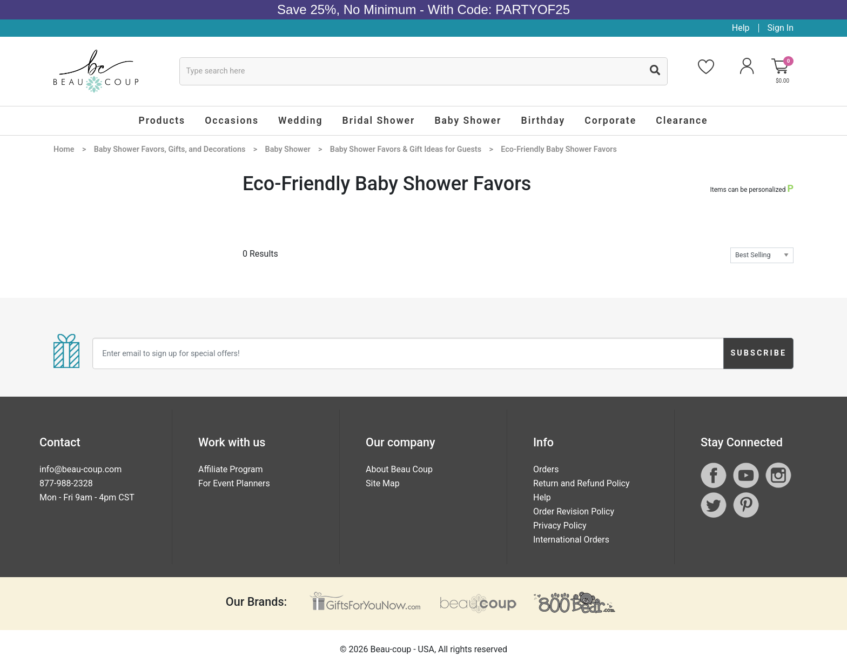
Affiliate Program (230, 469)
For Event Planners (234, 483)
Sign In (781, 28)
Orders (546, 469)
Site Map (383, 483)
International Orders (571, 539)
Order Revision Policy (573, 511)
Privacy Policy (560, 525)
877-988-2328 (66, 483)
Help (741, 28)
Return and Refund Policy (581, 483)
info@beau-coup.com (80, 469)
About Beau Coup (399, 469)
